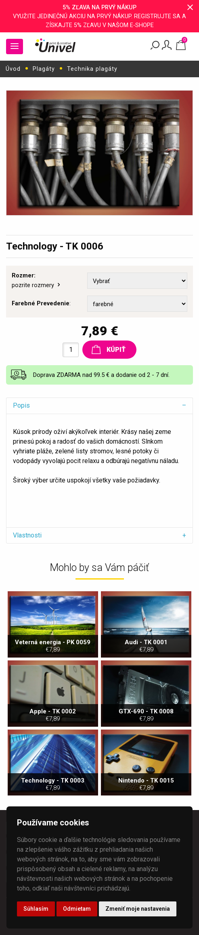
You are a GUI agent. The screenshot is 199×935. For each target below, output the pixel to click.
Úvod (13, 69)
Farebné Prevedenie (40, 303)
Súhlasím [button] (35, 908)
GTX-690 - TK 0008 (146, 715)
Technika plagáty (92, 69)
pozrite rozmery (36, 285)
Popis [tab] (21, 405)
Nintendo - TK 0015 (146, 784)
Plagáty (44, 69)
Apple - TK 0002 (53, 715)
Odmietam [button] (77, 908)
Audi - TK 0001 (146, 646)
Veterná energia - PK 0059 (53, 646)
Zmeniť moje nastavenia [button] (137, 908)
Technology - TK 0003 (53, 784)
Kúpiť (109, 349)
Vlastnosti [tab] (27, 535)
